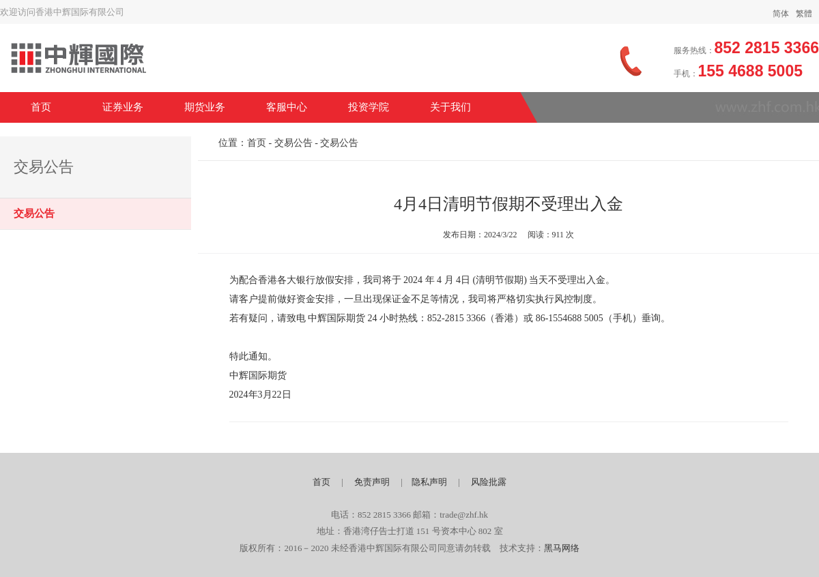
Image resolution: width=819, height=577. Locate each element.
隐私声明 (429, 482)
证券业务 (122, 107)
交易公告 (34, 213)
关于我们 (450, 107)
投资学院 (368, 107)
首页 (41, 107)
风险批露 (488, 482)
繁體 (804, 13)
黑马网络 (561, 548)
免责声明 (372, 482)
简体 (781, 13)
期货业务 (204, 107)
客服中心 (286, 107)
